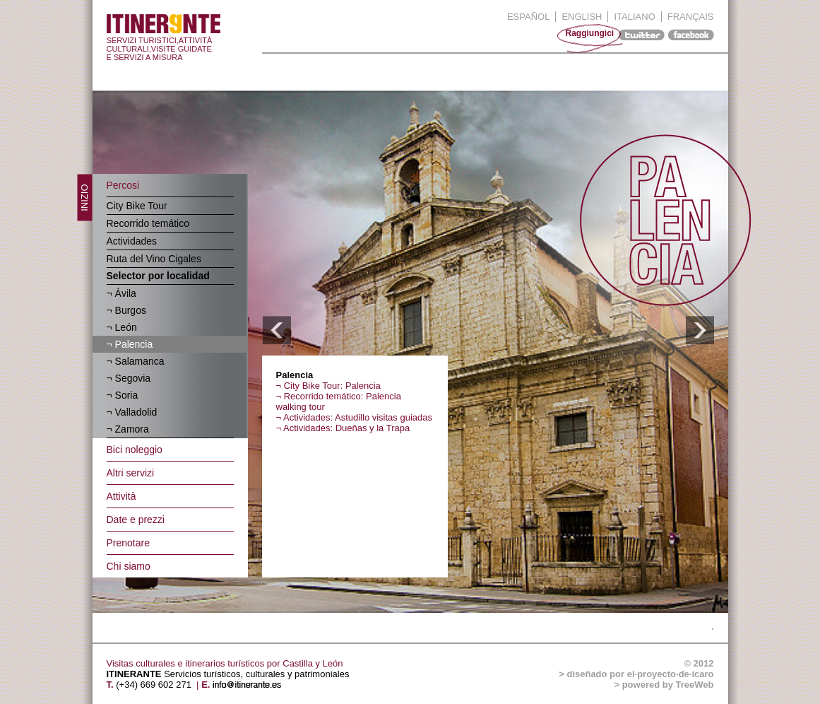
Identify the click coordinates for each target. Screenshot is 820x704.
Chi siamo (128, 566)
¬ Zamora (128, 429)
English (581, 16)
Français (690, 16)
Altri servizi (131, 473)
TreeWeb (695, 684)
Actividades (132, 241)
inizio (83, 197)
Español (528, 16)
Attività (121, 496)
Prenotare (128, 542)
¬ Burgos (126, 310)
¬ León (122, 327)
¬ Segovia (129, 378)
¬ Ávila (121, 293)
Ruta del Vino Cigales (154, 258)
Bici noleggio (134, 449)
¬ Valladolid (132, 412)
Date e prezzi (136, 519)
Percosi (123, 185)
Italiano (634, 16)
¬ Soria (122, 395)
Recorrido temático (148, 223)
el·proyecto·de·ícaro (670, 674)
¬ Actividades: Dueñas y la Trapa (343, 428)
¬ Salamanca (136, 361)
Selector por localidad (158, 275)
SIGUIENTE (699, 330)
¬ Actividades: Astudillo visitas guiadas (354, 417)
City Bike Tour (137, 205)
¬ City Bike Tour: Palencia (328, 385)
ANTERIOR (276, 330)
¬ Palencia (130, 344)
